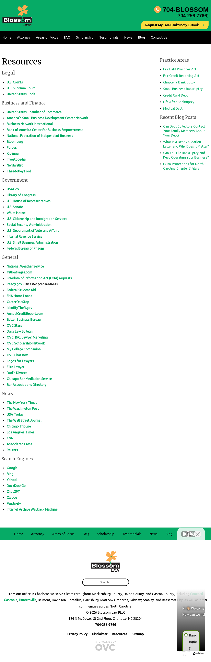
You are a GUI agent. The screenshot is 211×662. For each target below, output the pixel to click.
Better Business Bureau (24, 319)
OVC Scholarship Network (26, 343)
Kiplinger (13, 153)
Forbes (12, 147)
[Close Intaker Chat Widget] (197, 531)
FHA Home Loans (19, 296)
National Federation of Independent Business (40, 136)
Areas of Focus (47, 37)
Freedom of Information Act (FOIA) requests (39, 278)
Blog (141, 37)
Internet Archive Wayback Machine (32, 509)
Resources (119, 634)
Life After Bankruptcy (178, 102)
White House (16, 213)
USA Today (15, 414)
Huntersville (27, 600)
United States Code (21, 94)
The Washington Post (23, 408)
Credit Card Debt (175, 95)
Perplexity (14, 503)
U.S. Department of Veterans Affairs (33, 230)
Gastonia (10, 600)
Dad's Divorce (17, 373)
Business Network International (30, 124)
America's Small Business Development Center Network (47, 118)
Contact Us (159, 37)
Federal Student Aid (21, 290)
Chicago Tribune (19, 426)
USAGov (13, 189)
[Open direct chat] (189, 531)
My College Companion (24, 349)
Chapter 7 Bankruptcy (179, 82)
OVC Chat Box (17, 355)
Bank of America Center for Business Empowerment (45, 130)
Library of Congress (21, 195)
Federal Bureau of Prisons (26, 248)
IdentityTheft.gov (19, 308)
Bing (10, 474)
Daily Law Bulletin (20, 331)
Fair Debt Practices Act (179, 69)
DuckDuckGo (16, 486)
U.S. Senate (15, 207)
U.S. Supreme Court (21, 88)
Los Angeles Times (20, 432)
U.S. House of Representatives (28, 201)
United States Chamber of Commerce (34, 112)
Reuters (12, 450)
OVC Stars (14, 325)
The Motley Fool (19, 171)
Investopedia (16, 159)
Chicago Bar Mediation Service (29, 379)
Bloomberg (15, 141)
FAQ (67, 37)
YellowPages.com (19, 272)
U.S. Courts (15, 82)
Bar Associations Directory (26, 385)
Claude (12, 497)
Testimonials (108, 37)
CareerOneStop (18, 302)
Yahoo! (12, 480)
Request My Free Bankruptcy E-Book (174, 25)
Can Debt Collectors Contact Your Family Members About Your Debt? (184, 130)
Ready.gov (14, 284)
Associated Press (19, 444)
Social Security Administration (29, 225)
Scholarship (84, 37)
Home (6, 37)
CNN (10, 438)
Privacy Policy (77, 634)
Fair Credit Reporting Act (181, 76)
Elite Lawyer (15, 367)
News (128, 37)
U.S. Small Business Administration (32, 242)
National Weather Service (25, 266)
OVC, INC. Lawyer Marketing (27, 337)
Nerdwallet (15, 165)
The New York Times (22, 402)
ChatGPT (13, 491)
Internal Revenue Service (24, 236)
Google (12, 468)
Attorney (23, 37)
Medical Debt (173, 108)
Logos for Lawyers (20, 361)
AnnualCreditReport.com (25, 313)
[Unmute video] (139, 531)
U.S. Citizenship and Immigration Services (37, 219)
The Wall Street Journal (24, 420)
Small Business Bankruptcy (183, 89)
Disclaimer (99, 634)
